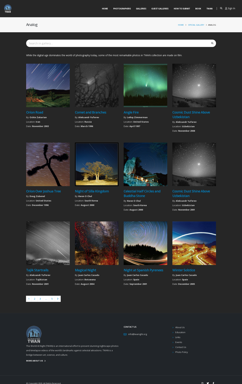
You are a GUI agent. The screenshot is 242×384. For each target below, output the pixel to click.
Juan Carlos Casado (88, 275)
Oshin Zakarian (38, 117)
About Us (180, 327)
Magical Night (85, 270)
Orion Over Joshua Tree (43, 191)
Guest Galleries (159, 8)
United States (141, 121)
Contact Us (180, 347)
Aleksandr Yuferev (88, 117)
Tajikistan (41, 279)
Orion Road (34, 112)
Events (178, 342)
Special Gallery (196, 25)
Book (198, 8)
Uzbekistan (188, 126)
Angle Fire (131, 112)
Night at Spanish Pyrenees (143, 270)
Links (177, 337)
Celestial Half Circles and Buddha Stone (142, 193)
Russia (88, 121)
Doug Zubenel (37, 196)
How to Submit (182, 8)
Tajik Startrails (37, 270)
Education (180, 332)
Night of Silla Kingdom (92, 191)
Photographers (122, 8)
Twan (209, 8)
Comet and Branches (90, 112)
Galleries (141, 8)
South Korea (91, 200)
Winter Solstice (183, 270)
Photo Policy (181, 352)
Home (105, 8)
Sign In (230, 8)
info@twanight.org (137, 334)
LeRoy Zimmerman (137, 117)
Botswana (90, 279)
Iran (38, 121)
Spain (136, 279)
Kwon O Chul (85, 196)
